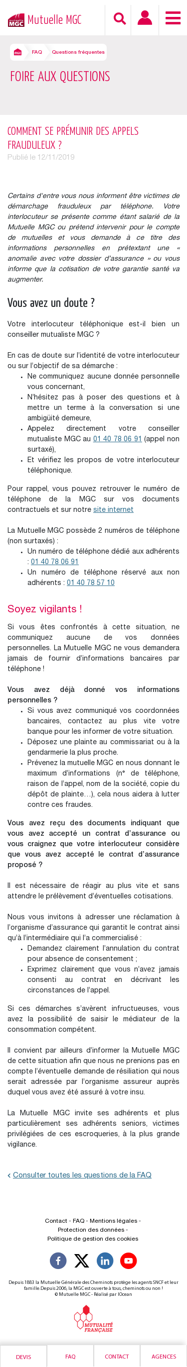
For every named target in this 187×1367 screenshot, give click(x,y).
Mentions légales (113, 1221)
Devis (23, 1358)
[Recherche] (120, 18)
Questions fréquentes (78, 52)
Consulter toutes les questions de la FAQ (79, 1175)
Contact (117, 1357)
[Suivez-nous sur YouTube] (128, 1262)
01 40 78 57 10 (91, 583)
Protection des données (91, 1230)
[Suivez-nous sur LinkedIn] (105, 1262)
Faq (70, 1357)
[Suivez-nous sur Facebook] (58, 1262)
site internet (113, 510)
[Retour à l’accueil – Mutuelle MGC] (13, 19)
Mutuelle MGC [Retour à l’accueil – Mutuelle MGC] (54, 20)
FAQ (37, 52)
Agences (164, 1357)
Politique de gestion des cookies (92, 1239)
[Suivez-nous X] (81, 1262)
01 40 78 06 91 (117, 439)
